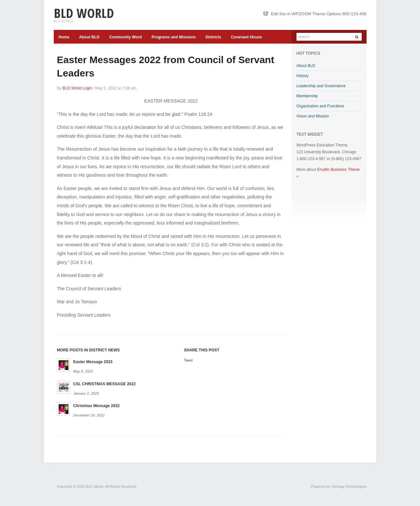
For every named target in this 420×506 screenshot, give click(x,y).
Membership (307, 96)
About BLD (89, 37)
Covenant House (246, 37)
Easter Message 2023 (93, 362)
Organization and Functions (320, 106)
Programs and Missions (174, 37)
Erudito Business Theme (338, 169)
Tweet (188, 360)
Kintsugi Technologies (349, 486)
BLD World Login (77, 88)
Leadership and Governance (321, 86)
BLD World (84, 13)
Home (64, 37)
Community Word (125, 37)
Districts (213, 37)
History (303, 76)
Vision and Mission (313, 116)
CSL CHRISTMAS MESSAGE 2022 (104, 384)
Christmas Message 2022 (96, 405)
